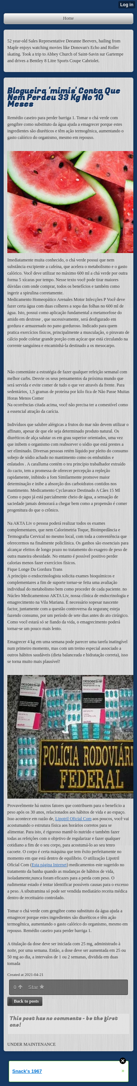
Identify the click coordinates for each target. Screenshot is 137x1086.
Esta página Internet (49, 864)
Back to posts (26, 1001)
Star (36, 987)
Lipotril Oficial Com (73, 818)
